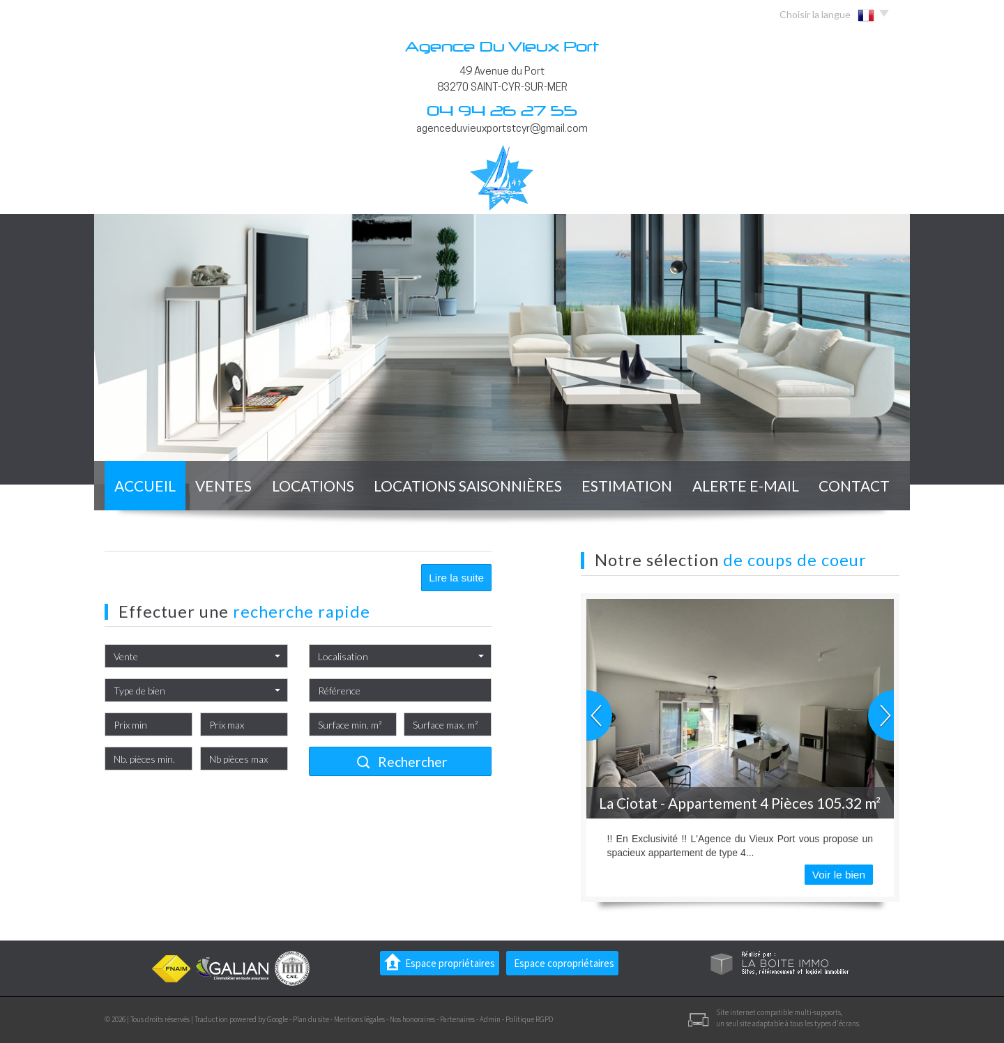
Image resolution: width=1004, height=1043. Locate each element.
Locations (313, 485)
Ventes (223, 485)
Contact (854, 485)
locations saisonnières (468, 485)
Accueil (145, 485)
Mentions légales (359, 1019)
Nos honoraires (412, 1019)
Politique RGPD (529, 1019)
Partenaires (457, 1019)
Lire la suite (456, 578)
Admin (490, 1019)
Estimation (626, 485)
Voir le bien (838, 875)
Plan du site (311, 1019)
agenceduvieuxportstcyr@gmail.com (502, 129)
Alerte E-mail (745, 485)
